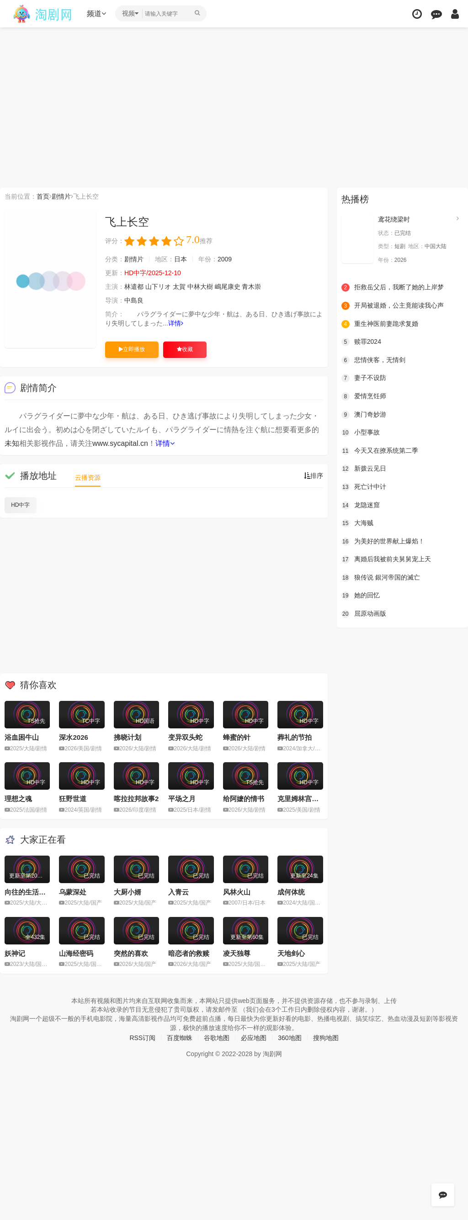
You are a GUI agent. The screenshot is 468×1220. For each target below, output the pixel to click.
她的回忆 (360, 595)
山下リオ (158, 286)
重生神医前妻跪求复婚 (379, 324)
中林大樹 (200, 286)
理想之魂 (18, 798)
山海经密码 (76, 953)
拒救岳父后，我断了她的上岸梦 (392, 287)
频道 (96, 13)
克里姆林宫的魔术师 (308, 798)
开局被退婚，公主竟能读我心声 (392, 306)
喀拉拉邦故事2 (136, 798)
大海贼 (357, 523)
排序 (313, 475)
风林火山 (236, 892)
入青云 (178, 892)
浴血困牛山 (22, 737)
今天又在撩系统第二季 (379, 451)
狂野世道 (72, 798)
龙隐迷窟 (360, 505)
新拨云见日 (363, 469)
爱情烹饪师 (363, 396)
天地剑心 (291, 953)
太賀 (179, 286)
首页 (43, 196)
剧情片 (61, 196)
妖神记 (15, 953)
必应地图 (253, 1037)
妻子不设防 (363, 378)
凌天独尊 (236, 953)
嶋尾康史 (227, 286)
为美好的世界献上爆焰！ (383, 541)
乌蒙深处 (72, 892)
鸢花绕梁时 (394, 219)
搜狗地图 (326, 1037)
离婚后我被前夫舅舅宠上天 (386, 559)
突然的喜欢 (131, 953)
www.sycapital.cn (120, 443)
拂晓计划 (127, 737)
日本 (180, 259)
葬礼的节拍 (294, 737)
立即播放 (132, 349)
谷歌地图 (216, 1037)
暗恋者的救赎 (188, 953)
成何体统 (291, 892)
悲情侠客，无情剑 (373, 360)
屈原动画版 (363, 614)
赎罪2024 (361, 342)
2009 (225, 259)
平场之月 (182, 798)
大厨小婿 (127, 892)
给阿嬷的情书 (243, 798)
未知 (12, 443)
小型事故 (360, 432)
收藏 (185, 349)
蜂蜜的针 (236, 737)
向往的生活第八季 (32, 892)
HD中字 (20, 505)
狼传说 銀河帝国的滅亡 (380, 578)
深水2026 (73, 737)
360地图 (289, 1037)
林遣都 (134, 286)
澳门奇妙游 (363, 415)
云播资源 (88, 477)
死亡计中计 (363, 487)
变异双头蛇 (185, 737)
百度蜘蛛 (179, 1037)
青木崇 (251, 286)
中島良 (134, 300)
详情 (175, 323)
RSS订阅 (142, 1037)
